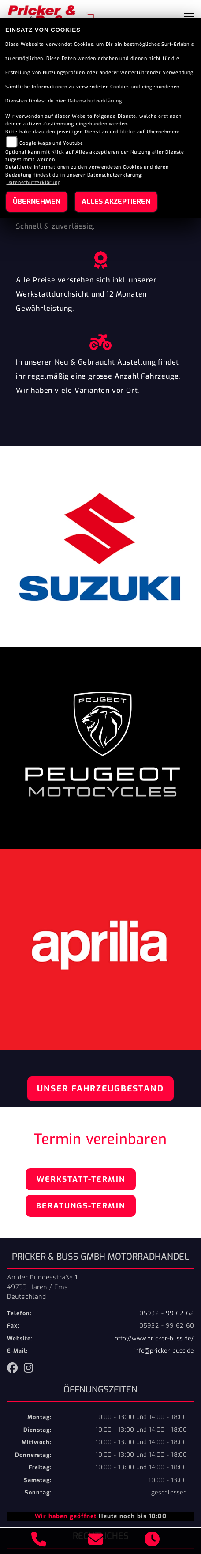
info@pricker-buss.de (164, 1351)
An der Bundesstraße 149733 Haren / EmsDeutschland (42, 1287)
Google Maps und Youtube (51, 143)
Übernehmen (36, 201)
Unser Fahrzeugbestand (100, 1088)
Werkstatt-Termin (81, 1179)
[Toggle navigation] (189, 17)
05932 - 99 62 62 (166, 1313)
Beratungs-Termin (80, 1205)
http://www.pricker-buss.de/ (154, 1338)
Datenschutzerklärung (95, 101)
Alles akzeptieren (116, 201)
